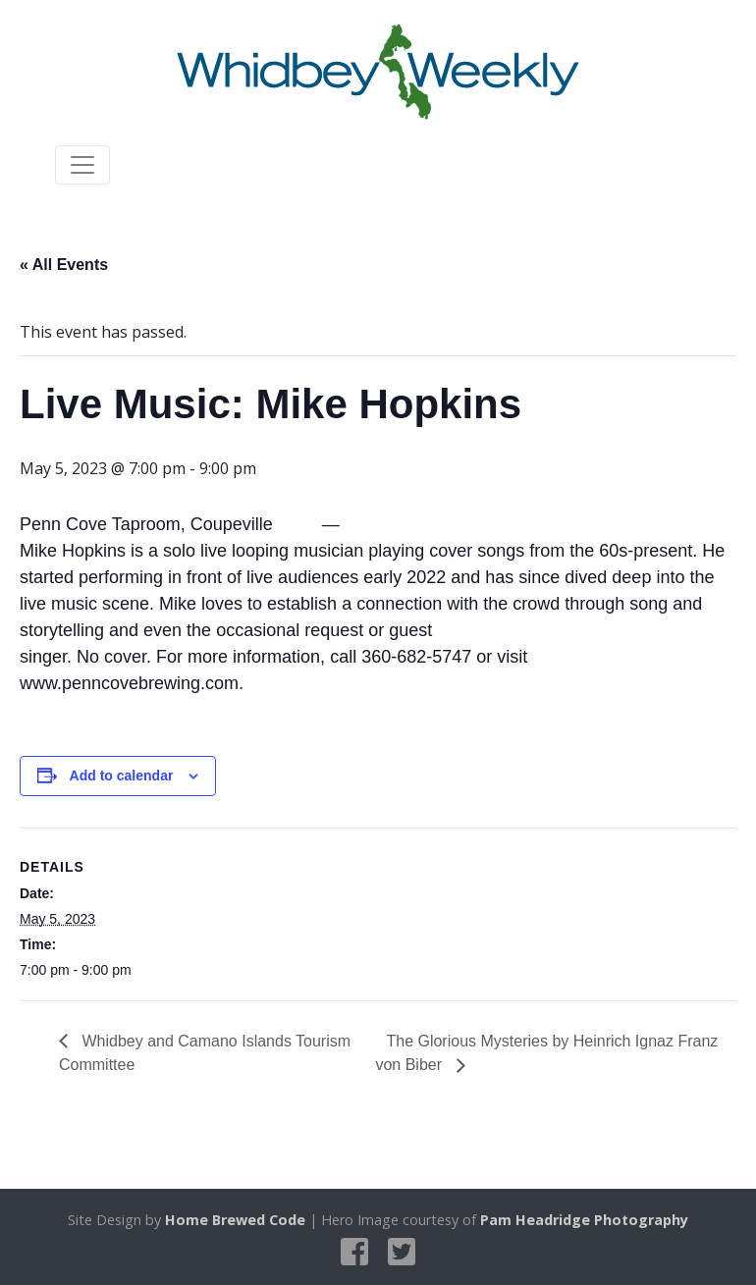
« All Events (64, 264)
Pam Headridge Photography (584, 1219)
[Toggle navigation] (82, 165)
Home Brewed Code (235, 1219)
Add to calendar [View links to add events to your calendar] (122, 775)
